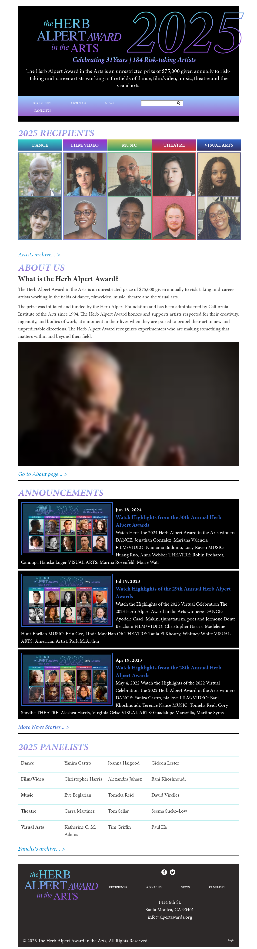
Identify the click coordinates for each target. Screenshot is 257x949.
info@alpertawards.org (170, 916)
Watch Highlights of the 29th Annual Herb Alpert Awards (173, 592)
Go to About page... (40, 474)
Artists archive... (36, 254)
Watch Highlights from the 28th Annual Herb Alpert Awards (168, 671)
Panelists (42, 110)
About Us (78, 103)
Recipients (42, 103)
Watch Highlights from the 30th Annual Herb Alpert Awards (168, 521)
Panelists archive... (39, 849)
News (109, 103)
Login (231, 940)
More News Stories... (41, 727)
